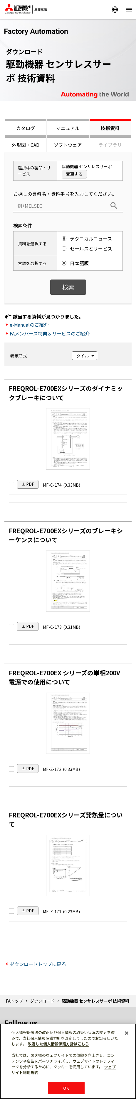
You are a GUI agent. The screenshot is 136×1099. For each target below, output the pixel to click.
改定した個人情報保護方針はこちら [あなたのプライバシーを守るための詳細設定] (58, 1044)
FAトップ (14, 1001)
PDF (30, 484)
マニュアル (68, 128)
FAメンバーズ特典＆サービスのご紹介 (50, 333)
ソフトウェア (68, 144)
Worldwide (115, 9)
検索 (68, 287)
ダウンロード (42, 1001)
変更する (74, 174)
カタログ (25, 128)
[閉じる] (126, 1033)
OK (66, 1088)
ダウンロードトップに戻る (38, 963)
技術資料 (110, 128)
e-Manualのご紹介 (29, 324)
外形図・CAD (25, 144)
